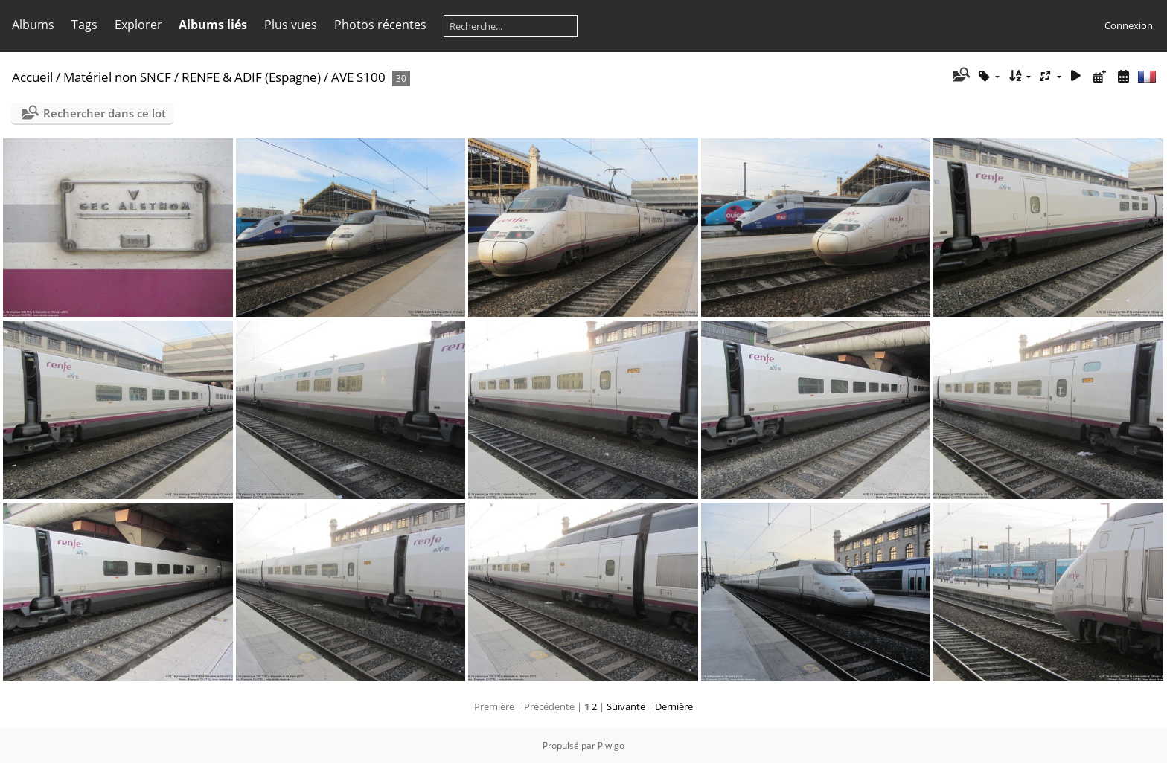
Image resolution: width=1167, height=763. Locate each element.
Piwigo (611, 745)
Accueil (32, 77)
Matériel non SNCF (117, 77)
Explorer (138, 24)
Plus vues (290, 24)
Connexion (1128, 25)
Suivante (626, 706)
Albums (33, 24)
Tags (84, 24)
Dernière (674, 706)
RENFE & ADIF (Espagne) (251, 77)
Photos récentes (380, 24)
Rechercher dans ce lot (104, 113)
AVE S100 (358, 77)
